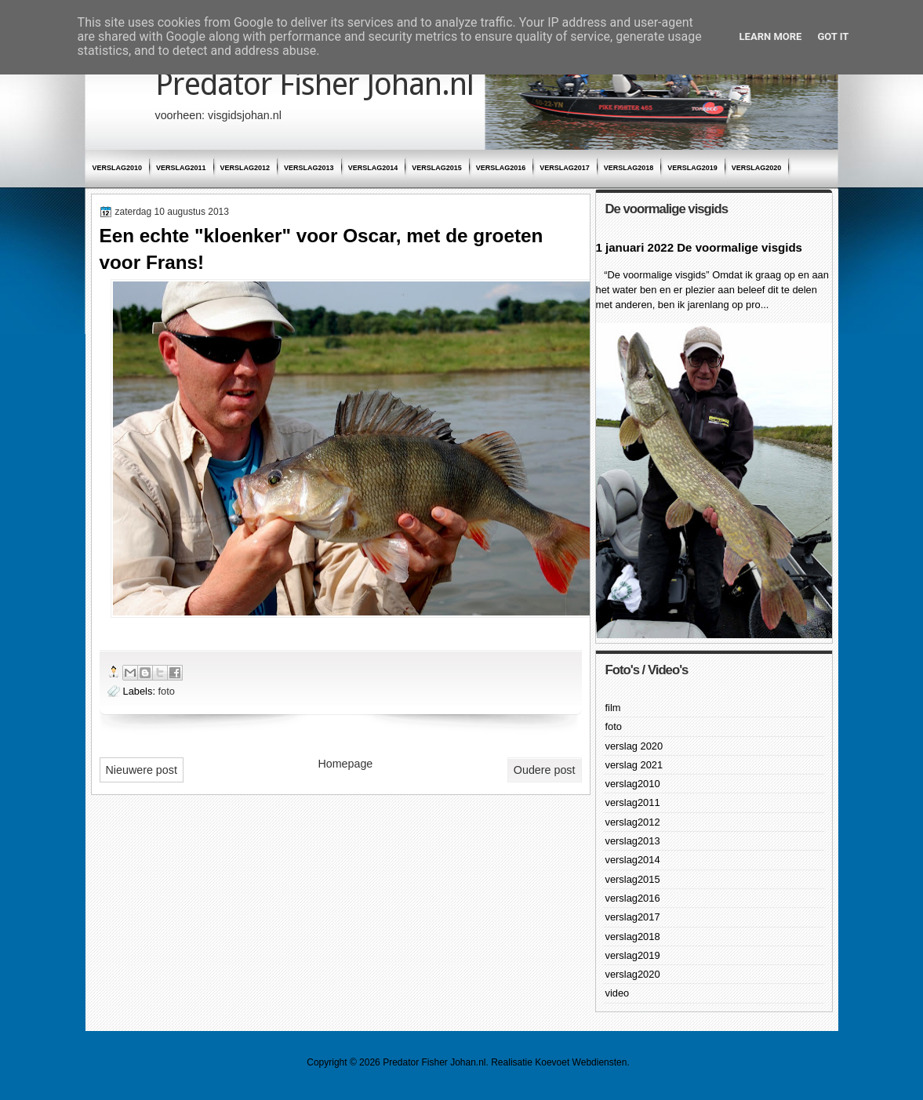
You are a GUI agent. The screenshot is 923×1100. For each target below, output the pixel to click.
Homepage (345, 763)
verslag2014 (373, 168)
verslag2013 (309, 168)
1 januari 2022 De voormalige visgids (699, 247)
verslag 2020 (634, 746)
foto (166, 691)
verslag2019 (692, 168)
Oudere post (545, 770)
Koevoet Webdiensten (581, 1062)
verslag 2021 (634, 765)
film (613, 707)
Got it (833, 36)
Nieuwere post (141, 770)
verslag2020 (757, 168)
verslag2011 (181, 168)
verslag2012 (245, 168)
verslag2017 (565, 168)
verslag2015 (437, 168)
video (617, 993)
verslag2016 (501, 168)
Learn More (770, 36)
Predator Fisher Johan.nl (314, 84)
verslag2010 (118, 168)
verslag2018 (629, 168)
